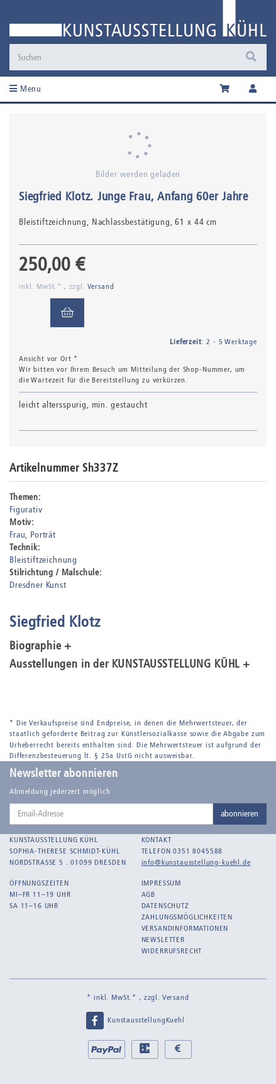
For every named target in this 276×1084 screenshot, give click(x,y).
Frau (17, 534)
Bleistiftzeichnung (43, 560)
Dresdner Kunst (38, 585)
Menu (25, 89)
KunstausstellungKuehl (134, 1021)
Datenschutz (165, 905)
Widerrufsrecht (171, 951)
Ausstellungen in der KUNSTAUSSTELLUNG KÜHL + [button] (129, 664)
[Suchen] (124, 57)
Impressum (161, 883)
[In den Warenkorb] (67, 312)
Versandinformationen (185, 928)
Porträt (43, 534)
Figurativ (26, 509)
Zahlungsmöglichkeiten (187, 917)
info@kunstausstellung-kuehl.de (196, 862)
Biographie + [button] (40, 646)
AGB (148, 894)
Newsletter (163, 939)
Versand (100, 286)
